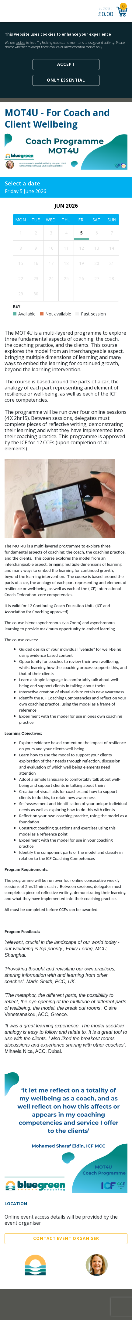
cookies (20, 42)
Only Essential (66, 80)
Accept (66, 64)
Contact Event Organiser (66, 1238)
